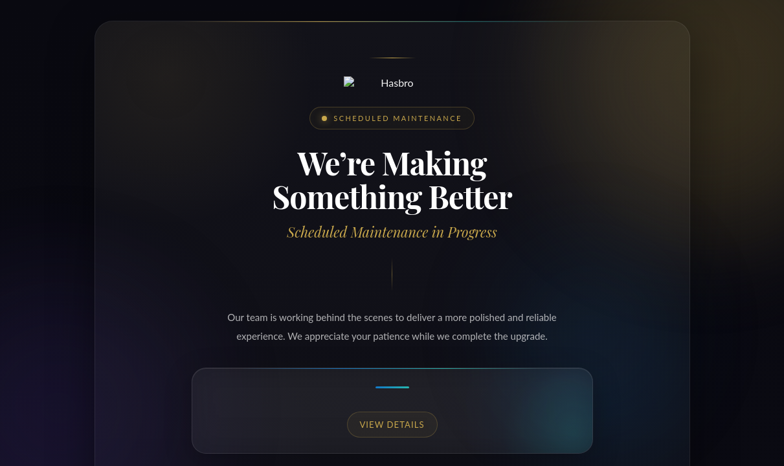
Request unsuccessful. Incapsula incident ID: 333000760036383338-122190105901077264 (392, 233)
